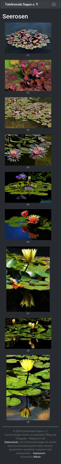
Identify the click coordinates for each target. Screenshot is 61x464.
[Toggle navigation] (53, 4)
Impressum (39, 453)
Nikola (37, 456)
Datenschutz (11, 442)
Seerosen (15, 16)
